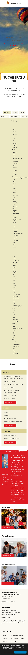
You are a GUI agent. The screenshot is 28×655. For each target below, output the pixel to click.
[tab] (7, 112)
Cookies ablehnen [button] (8, 652)
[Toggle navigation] (6, 6)
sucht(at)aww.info (10, 603)
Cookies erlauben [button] (20, 652)
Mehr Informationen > (9, 402)
